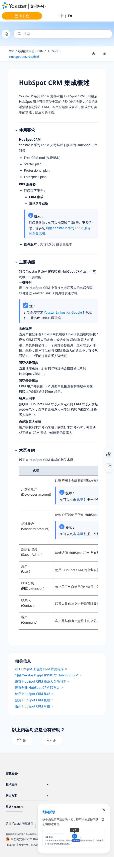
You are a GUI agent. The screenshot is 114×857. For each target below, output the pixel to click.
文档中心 (38, 6)
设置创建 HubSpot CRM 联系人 (37, 687)
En (70, 16)
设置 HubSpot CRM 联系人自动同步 (40, 681)
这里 (80, 499)
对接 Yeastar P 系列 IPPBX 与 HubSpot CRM (46, 675)
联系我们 (11, 844)
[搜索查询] (62, 33)
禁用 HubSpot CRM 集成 (32, 700)
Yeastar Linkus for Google (63, 312)
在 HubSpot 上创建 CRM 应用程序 (39, 669)
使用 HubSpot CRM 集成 (32, 694)
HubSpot (52, 51)
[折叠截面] (94, 54)
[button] (16, 130)
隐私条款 (36, 844)
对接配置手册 (26, 51)
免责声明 (24, 844)
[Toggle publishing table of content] (104, 53)
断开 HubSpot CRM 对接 (32, 706)
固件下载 (22, 16)
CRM (41, 51)
